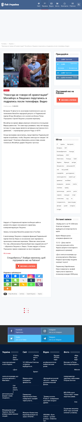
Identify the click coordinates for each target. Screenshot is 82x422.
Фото (57, 5)
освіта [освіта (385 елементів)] (75, 184)
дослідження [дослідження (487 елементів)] (70, 173)
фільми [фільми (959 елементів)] (59, 206)
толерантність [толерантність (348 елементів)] (61, 202)
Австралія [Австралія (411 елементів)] (70, 144)
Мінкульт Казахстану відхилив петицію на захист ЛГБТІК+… (30, 415)
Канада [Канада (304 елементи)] (71, 151)
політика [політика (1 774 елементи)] (59, 188)
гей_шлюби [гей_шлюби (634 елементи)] (65, 169)
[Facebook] (7, 276)
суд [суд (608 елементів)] (67, 198)
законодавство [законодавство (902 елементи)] (61, 177)
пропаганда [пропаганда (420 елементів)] (60, 191)
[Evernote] (15, 280)
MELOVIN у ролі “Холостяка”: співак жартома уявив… (71, 394)
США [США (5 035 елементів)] (75, 159)
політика (22, 293)
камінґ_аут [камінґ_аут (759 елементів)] (72, 177)
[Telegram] (23, 276)
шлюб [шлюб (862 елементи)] (65, 206)
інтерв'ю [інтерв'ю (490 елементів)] (72, 206)
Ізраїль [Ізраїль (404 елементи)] (63, 144)
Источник (7, 253)
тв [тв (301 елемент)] (71, 198)
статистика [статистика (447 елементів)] (60, 198)
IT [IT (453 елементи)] (57, 144)
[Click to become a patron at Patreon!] (26, 266)
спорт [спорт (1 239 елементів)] (73, 195)
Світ (38, 5)
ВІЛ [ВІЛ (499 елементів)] (66, 148)
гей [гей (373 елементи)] (58, 169)
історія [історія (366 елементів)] (59, 209)
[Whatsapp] (31, 284)
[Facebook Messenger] (15, 276)
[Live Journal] (23, 280)
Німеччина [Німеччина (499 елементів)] (60, 159)
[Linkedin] (7, 280)
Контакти (64, 5)
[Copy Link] (23, 284)
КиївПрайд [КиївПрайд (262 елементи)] (60, 155)
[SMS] (7, 284)
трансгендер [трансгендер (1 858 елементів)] (72, 202)
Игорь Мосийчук (13, 293)
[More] (7, 288)
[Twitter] (39, 276)
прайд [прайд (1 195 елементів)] (66, 188)
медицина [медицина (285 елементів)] (60, 184)
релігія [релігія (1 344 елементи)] (69, 191)
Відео (51, 5)
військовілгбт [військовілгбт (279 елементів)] (71, 166)
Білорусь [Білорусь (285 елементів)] (59, 148)
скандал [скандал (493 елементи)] (66, 195)
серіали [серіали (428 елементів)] (59, 195)
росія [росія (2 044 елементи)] (75, 191)
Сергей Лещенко (31, 293)
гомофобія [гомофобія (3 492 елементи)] (60, 173)
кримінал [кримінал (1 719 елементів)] (59, 180)
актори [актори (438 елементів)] (74, 162)
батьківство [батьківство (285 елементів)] (60, 166)
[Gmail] (39, 280)
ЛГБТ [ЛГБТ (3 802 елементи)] (67, 155)
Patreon (72, 5)
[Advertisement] (41, 26)
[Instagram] (31, 276)
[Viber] (39, 284)
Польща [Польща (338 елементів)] (68, 159)
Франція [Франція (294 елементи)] (66, 162)
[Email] (15, 284)
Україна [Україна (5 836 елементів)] (59, 162)
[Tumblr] (31, 280)
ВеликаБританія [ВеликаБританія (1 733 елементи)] (62, 151)
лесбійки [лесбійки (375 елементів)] (67, 180)
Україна (44, 5)
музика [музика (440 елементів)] (68, 184)
